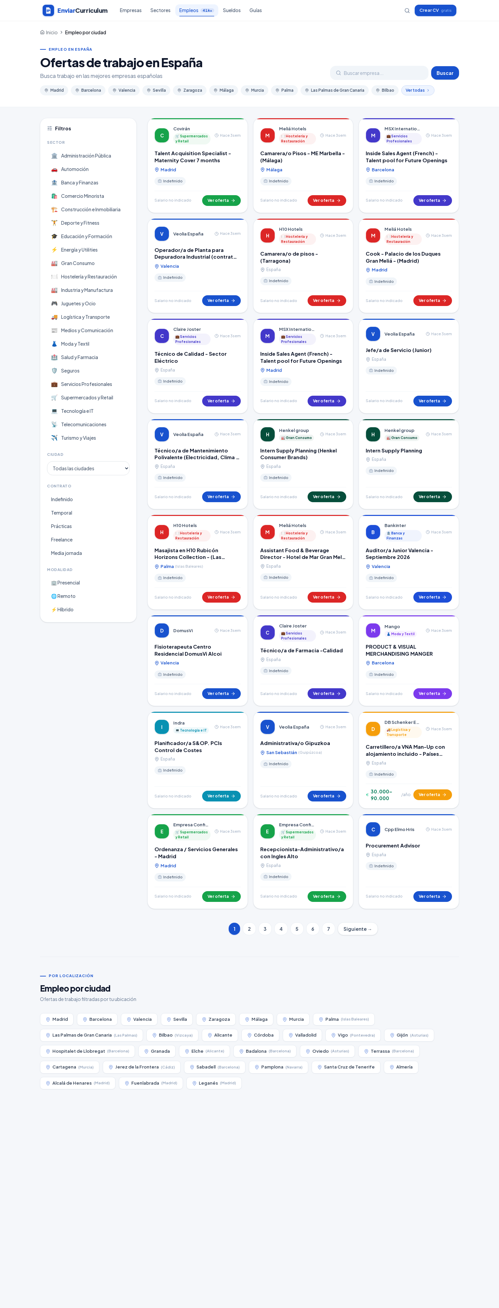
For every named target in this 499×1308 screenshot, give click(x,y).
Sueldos (232, 10)
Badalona (265, 1051)
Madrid (54, 90)
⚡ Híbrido (62, 609)
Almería (401, 1067)
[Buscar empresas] (407, 10)
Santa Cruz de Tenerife (346, 1067)
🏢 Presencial (65, 582)
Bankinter (395, 525)
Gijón (409, 1035)
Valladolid (302, 1035)
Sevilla (156, 90)
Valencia (123, 90)
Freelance (62, 539)
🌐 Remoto (63, 596)
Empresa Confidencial (192, 824)
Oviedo (327, 1051)
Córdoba (260, 1035)
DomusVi (183, 630)
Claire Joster (187, 329)
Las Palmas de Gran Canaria (334, 90)
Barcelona (88, 90)
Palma (284, 90)
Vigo (353, 1035)
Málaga (224, 90)
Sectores (160, 10)
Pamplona (279, 1067)
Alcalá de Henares (78, 1083)
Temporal (61, 513)
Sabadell (215, 1067)
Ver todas (418, 90)
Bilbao (385, 90)
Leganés (214, 1083)
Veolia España (188, 233)
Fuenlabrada (151, 1083)
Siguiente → (358, 929)
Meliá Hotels (292, 128)
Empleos (196, 11)
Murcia (254, 90)
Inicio (52, 32)
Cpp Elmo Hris (399, 829)
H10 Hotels (291, 229)
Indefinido (62, 499)
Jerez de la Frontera (141, 1067)
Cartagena (70, 1067)
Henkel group (294, 430)
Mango (392, 626)
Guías (256, 10)
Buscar (445, 73)
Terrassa (389, 1051)
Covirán (181, 128)
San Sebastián (291, 752)
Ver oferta (221, 200)
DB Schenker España (403, 722)
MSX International (403, 128)
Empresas (131, 10)
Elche (204, 1051)
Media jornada (66, 553)
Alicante (220, 1035)
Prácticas (61, 526)
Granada (157, 1051)
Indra (179, 723)
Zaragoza (189, 90)
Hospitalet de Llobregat (87, 1051)
